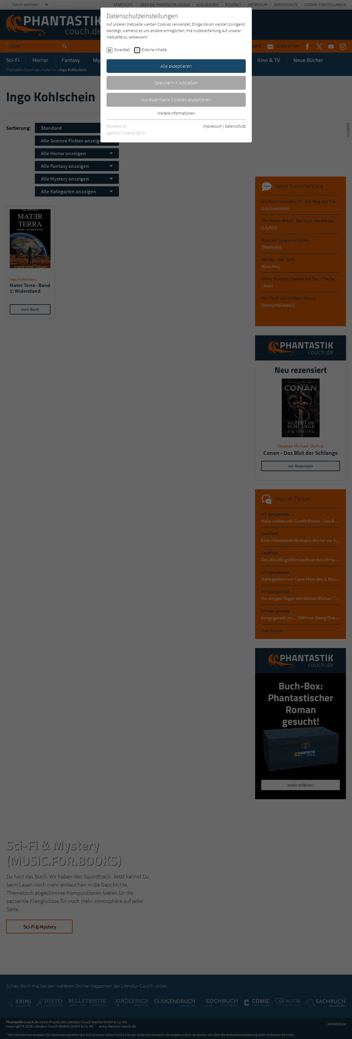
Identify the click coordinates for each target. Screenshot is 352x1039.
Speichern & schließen (176, 83)
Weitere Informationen (176, 113)
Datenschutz (235, 126)
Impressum (212, 126)
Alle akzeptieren (176, 66)
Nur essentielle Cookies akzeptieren (176, 99)
